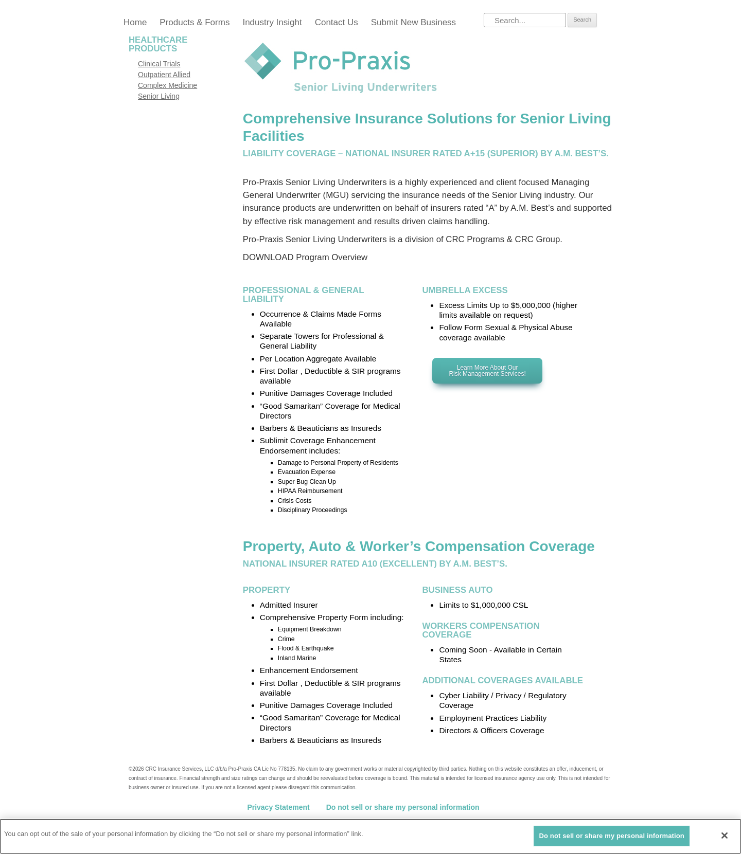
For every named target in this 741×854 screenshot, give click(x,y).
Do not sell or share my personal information (403, 807)
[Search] (525, 20)
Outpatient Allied (164, 74)
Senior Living (159, 96)
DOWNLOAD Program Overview (305, 257)
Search (582, 19)
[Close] (724, 835)
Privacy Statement (278, 807)
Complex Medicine (167, 85)
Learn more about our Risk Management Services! (487, 370)
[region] (370, 836)
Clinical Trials (159, 64)
